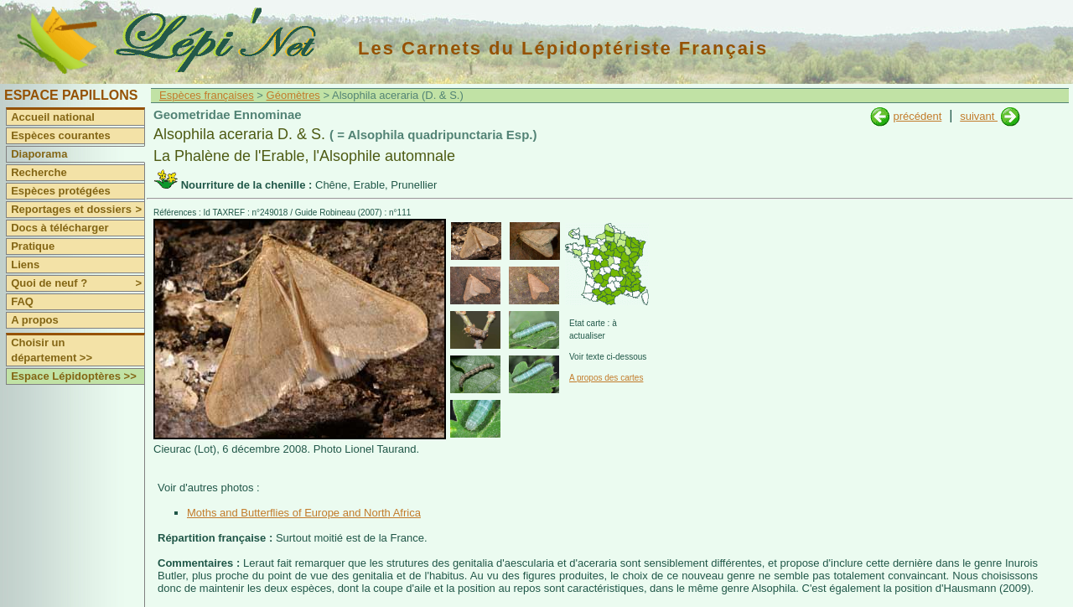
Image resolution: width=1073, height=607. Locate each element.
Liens (25, 264)
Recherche (38, 172)
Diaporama (39, 154)
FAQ (22, 301)
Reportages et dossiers (77, 209)
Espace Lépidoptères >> (74, 376)
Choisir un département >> (51, 350)
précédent (917, 116)
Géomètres (293, 95)
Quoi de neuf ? (77, 283)
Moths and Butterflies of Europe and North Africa (304, 512)
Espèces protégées (61, 190)
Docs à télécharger (59, 227)
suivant (979, 116)
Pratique (32, 246)
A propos (35, 320)
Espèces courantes (61, 135)
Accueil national (53, 117)
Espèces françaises (206, 95)
